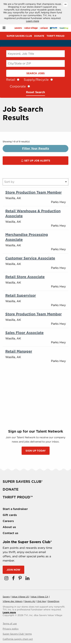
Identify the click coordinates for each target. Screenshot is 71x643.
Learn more (32, 21)
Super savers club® (22, 481)
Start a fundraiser (15, 509)
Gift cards (10, 515)
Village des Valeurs (12, 601)
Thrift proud (55, 36)
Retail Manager (18, 351)
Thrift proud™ (18, 497)
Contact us (10, 533)
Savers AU (29, 601)
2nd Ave (41, 601)
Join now (13, 569)
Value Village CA (39, 596)
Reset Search (35, 92)
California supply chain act (18, 639)
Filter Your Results (35, 148)
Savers (6, 596)
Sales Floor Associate (24, 333)
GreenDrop (53, 601)
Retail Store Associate (25, 277)
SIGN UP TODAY (35, 450)
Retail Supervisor (20, 295)
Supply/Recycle (36, 79)
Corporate (18, 86)
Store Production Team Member (33, 192)
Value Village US (20, 596)
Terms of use (10, 623)
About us (9, 527)
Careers (8, 521)
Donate (39, 36)
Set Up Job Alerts (35, 160)
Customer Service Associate (30, 258)
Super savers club (19, 36)
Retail (10, 79)
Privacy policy (11, 628)
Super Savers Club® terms (17, 634)
